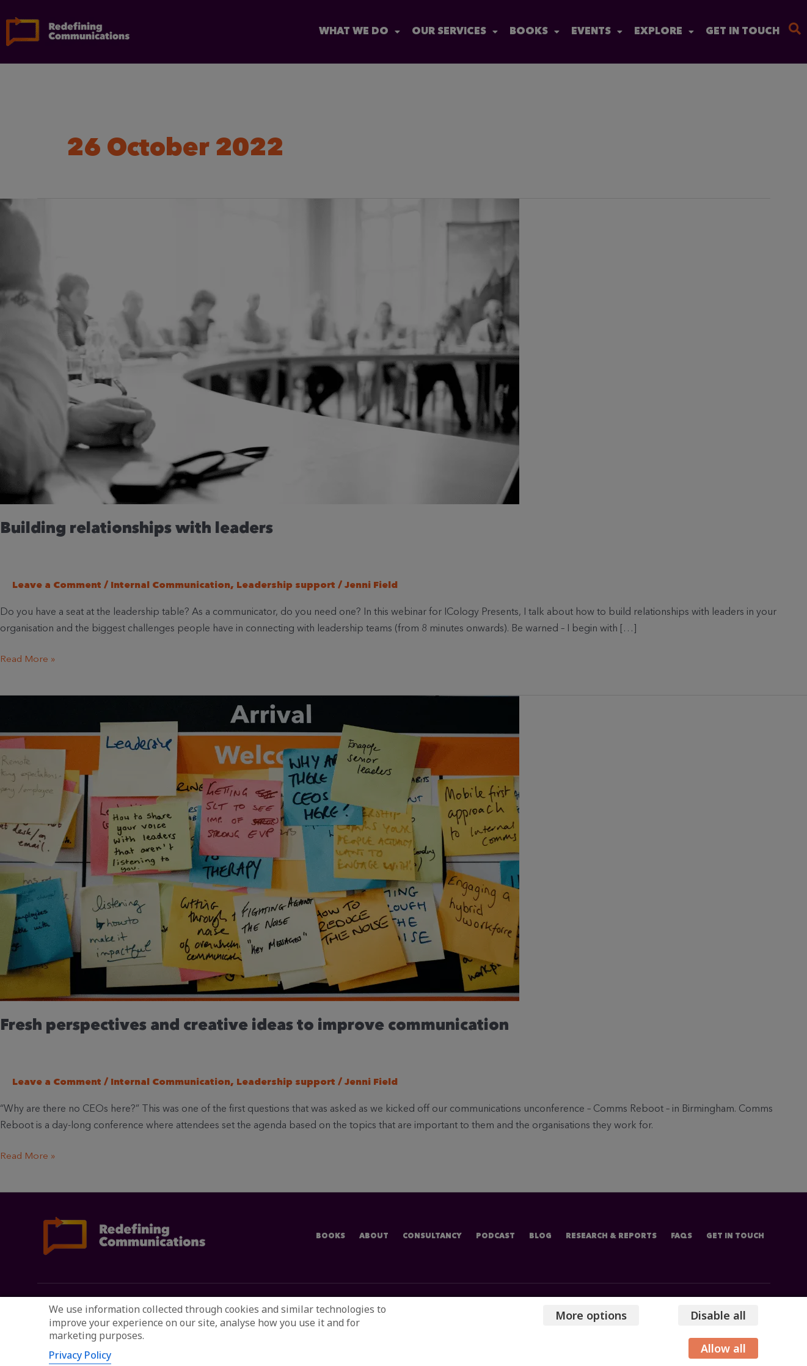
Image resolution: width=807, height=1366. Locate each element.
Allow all (723, 1348)
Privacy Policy (80, 1355)
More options (587, 1315)
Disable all (718, 1315)
